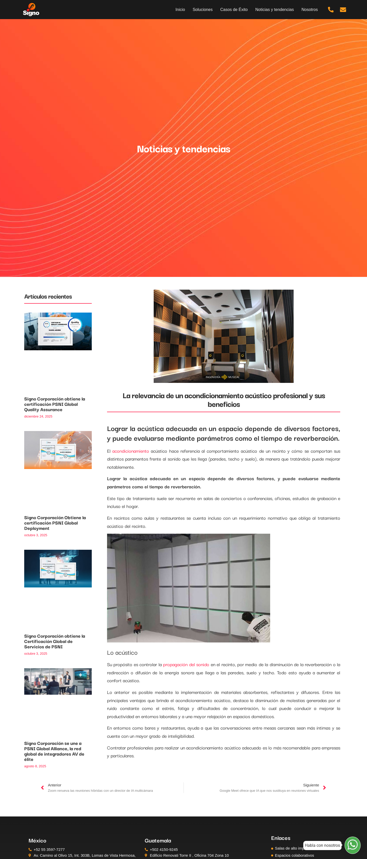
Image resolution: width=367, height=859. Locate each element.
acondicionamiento (130, 450)
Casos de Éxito (234, 9)
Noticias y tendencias (274, 9)
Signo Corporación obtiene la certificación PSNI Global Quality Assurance (54, 404)
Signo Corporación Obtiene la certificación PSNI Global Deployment (55, 522)
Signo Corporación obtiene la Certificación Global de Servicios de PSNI (54, 641)
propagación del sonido (186, 664)
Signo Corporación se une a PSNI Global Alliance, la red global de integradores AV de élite (54, 750)
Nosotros (310, 9)
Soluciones (203, 9)
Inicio (180, 9)
